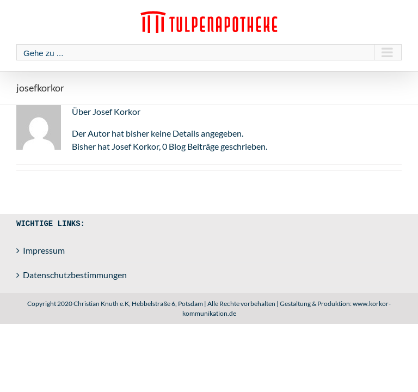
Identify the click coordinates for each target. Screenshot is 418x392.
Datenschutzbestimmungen (75, 275)
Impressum (44, 250)
